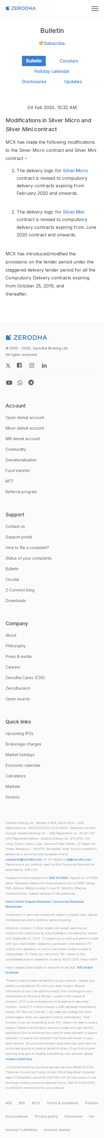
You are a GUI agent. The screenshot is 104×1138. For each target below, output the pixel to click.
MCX (36, 1103)
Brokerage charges (23, 744)
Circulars (69, 61)
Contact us (15, 526)
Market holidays (20, 754)
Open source (18, 698)
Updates (73, 81)
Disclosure (73, 1116)
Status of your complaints (29, 558)
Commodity (16, 449)
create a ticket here (19, 1059)
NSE (9, 1103)
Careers (13, 667)
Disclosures (34, 81)
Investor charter (57, 1130)
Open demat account (25, 417)
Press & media (19, 656)
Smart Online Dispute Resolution (28, 902)
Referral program (21, 491)
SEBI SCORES (58, 878)
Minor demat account (25, 428)
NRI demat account (23, 438)
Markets (13, 786)
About (11, 635)
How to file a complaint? (27, 547)
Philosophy (16, 645)
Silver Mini (74, 212)
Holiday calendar (52, 71)
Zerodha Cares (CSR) (25, 677)
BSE (22, 1103)
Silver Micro (75, 170)
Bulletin (34, 61)
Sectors (13, 797)
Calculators (16, 775)
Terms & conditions (62, 1103)
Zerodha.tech (18, 688)
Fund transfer (18, 470)
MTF (10, 481)
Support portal (19, 537)
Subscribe (52, 43)
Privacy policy (46, 1116)
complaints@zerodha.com (24, 859)
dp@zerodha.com (78, 859)
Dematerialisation (21, 459)
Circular (12, 579)
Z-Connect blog (20, 590)
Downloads (16, 600)
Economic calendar (23, 765)
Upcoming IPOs (20, 733)
